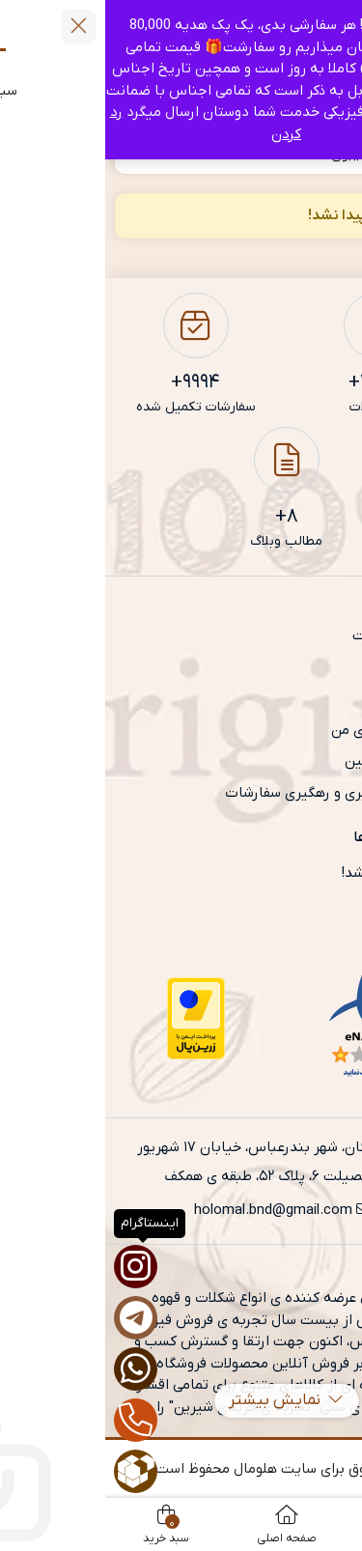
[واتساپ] (30, 1369)
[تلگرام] (30, 1318)
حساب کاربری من (277, 730)
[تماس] (30, 1420)
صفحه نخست (288, 635)
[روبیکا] (30, 1471)
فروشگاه (304, 667)
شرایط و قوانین (284, 761)
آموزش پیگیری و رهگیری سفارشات (224, 793)
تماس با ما (295, 698)
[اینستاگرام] (30, 1266)
